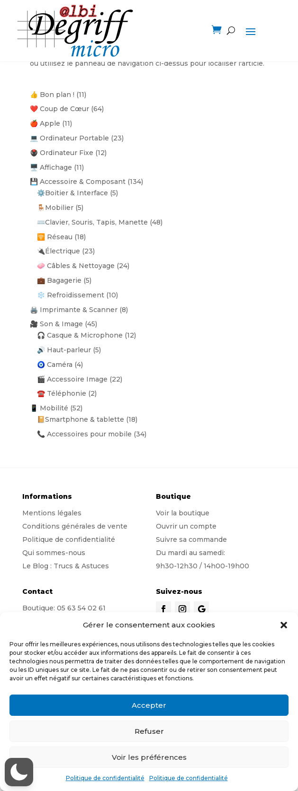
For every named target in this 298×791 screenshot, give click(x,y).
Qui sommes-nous (53, 552)
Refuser (149, 731)
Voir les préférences (149, 757)
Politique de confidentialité (105, 778)
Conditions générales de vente (74, 526)
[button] (284, 625)
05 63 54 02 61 (81, 608)
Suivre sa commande (191, 539)
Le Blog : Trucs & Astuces (65, 566)
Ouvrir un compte (186, 526)
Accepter (149, 705)
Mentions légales (51, 513)
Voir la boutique (182, 513)
